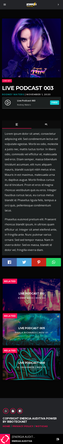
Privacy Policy (23, 426)
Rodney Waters (13, 94)
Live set (7, 80)
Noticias (42, 426)
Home (6, 426)
